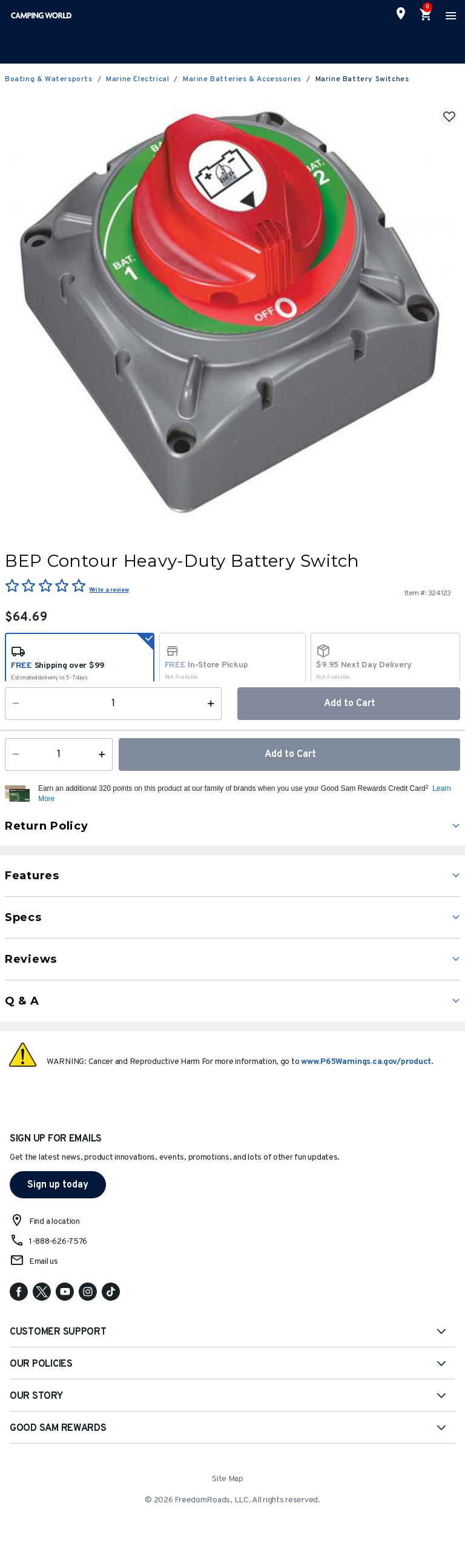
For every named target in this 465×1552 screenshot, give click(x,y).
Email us (43, 1261)
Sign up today (57, 1185)
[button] (247, 794)
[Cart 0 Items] (426, 15)
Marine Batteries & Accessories (242, 79)
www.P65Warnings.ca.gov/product (366, 1062)
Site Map (227, 1479)
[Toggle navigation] (449, 15)
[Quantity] (59, 754)
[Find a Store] (401, 13)
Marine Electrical (137, 79)
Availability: (33, 716)
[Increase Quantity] (104, 754)
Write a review (108, 590)
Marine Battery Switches (362, 79)
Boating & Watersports (49, 79)
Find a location (54, 1222)
